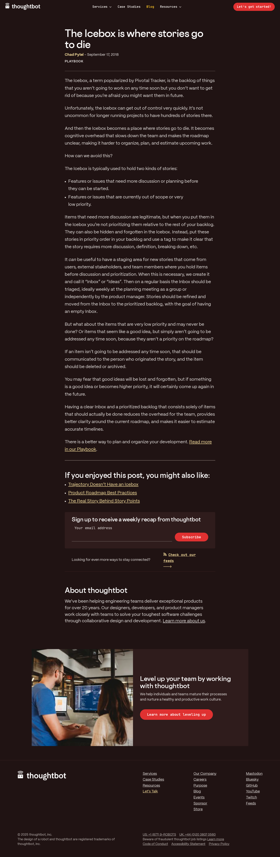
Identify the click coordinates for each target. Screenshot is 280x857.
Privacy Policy (219, 844)
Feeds (251, 803)
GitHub (252, 785)
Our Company (204, 774)
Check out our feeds (179, 557)
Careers (199, 779)
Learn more (215, 839)
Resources (170, 7)
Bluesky (252, 779)
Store (198, 809)
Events (199, 797)
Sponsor (200, 803)
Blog (150, 7)
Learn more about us (184, 621)
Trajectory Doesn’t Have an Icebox (103, 485)
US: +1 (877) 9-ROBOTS (159, 834)
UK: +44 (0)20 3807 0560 (197, 834)
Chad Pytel (74, 55)
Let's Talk (150, 791)
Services (102, 7)
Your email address (93, 528)
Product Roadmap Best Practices (102, 493)
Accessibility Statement (188, 844)
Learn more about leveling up (176, 714)
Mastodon (254, 774)
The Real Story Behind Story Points (104, 501)
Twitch (251, 797)
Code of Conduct (155, 844)
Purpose (200, 785)
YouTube (253, 791)
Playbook (74, 61)
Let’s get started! (254, 7)
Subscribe (191, 537)
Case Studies (129, 7)
